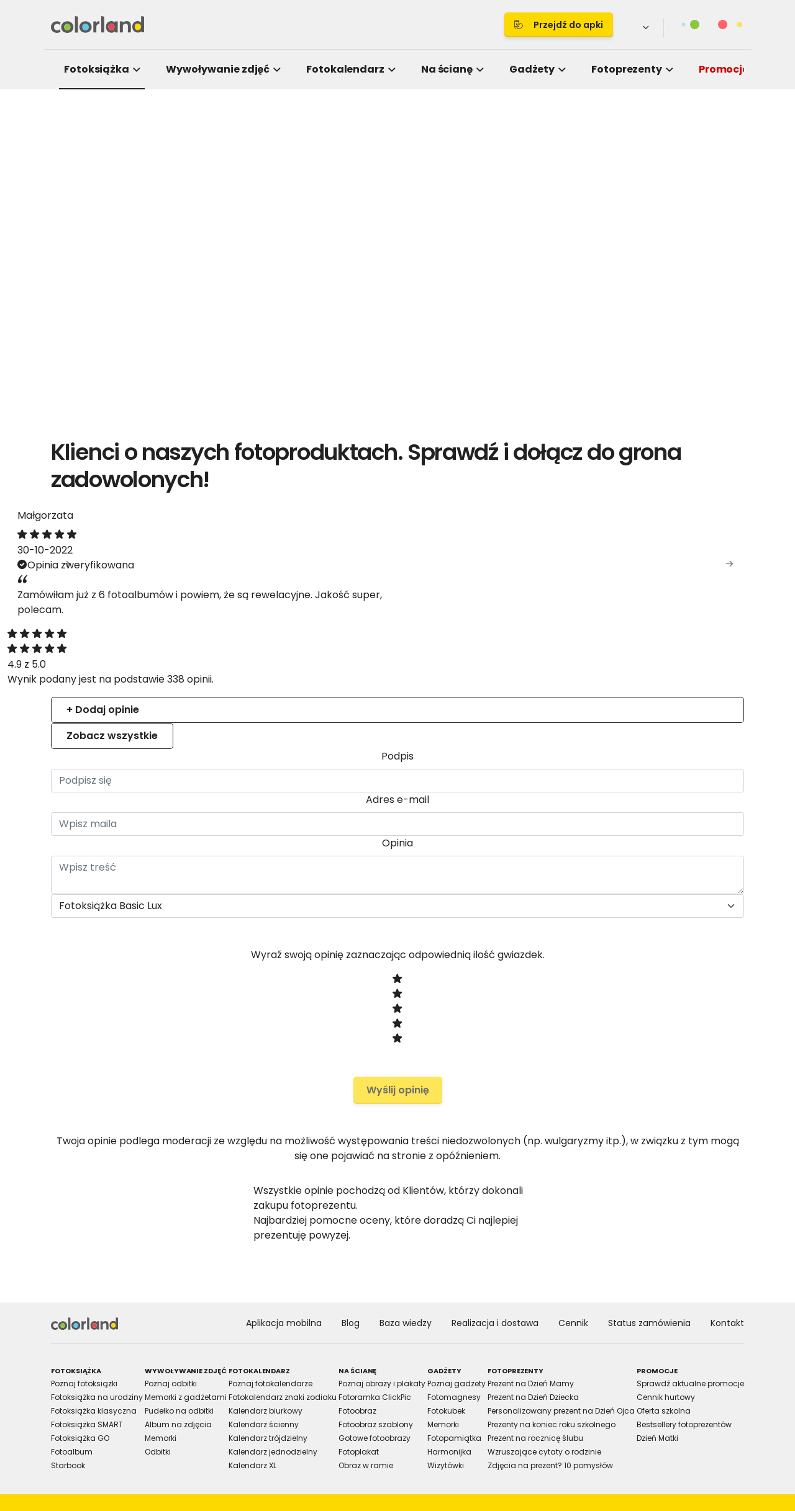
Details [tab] (397, 653)
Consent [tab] (211, 653)
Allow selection (501, 892)
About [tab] (583, 653)
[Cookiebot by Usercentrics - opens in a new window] (609, 613)
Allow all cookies (609, 892)
